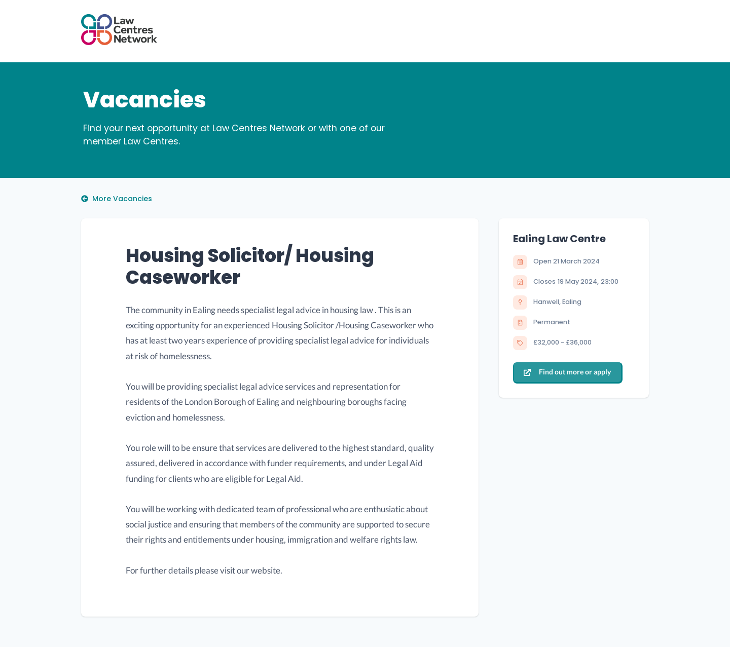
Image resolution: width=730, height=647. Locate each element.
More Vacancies (116, 199)
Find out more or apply (567, 371)
